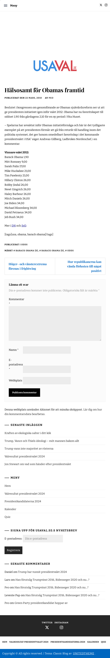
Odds (24, 244)
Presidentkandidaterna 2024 (23, 501)
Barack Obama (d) (27, 250)
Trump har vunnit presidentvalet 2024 (42, 572)
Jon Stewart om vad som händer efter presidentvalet (38, 464)
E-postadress (15, 364)
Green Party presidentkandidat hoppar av (41, 603)
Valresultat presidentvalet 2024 (25, 456)
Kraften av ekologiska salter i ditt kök (28, 433)
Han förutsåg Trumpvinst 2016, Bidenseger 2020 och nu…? (52, 579)
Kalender (10, 509)
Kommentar (15, 302)
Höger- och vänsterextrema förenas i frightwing (28, 266)
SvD (23, 225)
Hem (8, 486)
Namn (14, 350)
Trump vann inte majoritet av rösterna (29, 448)
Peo (51, 98)
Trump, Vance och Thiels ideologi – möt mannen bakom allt (42, 441)
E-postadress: (14, 538)
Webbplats (15, 380)
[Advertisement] (55, 34)
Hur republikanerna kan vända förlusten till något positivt (84, 266)
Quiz (7, 517)
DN (14, 225)
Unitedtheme (83, 653)
